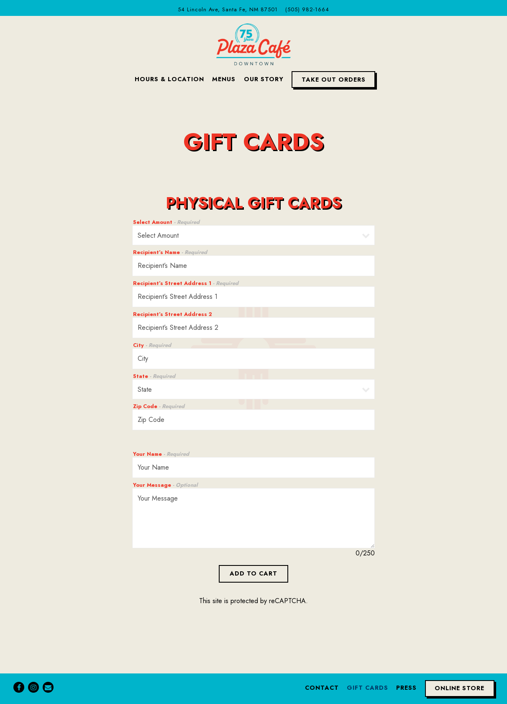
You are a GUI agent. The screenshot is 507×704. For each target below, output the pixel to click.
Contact (322, 687)
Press (406, 687)
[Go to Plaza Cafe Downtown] (228, 9)
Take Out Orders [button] (334, 79)
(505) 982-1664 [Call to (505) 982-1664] (307, 9)
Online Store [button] (459, 688)
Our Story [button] (264, 79)
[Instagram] (33, 687)
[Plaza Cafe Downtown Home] (253, 43)
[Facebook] (18, 687)
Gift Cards (367, 687)
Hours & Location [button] (169, 79)
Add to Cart (253, 573)
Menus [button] (224, 79)
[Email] (48, 687)
